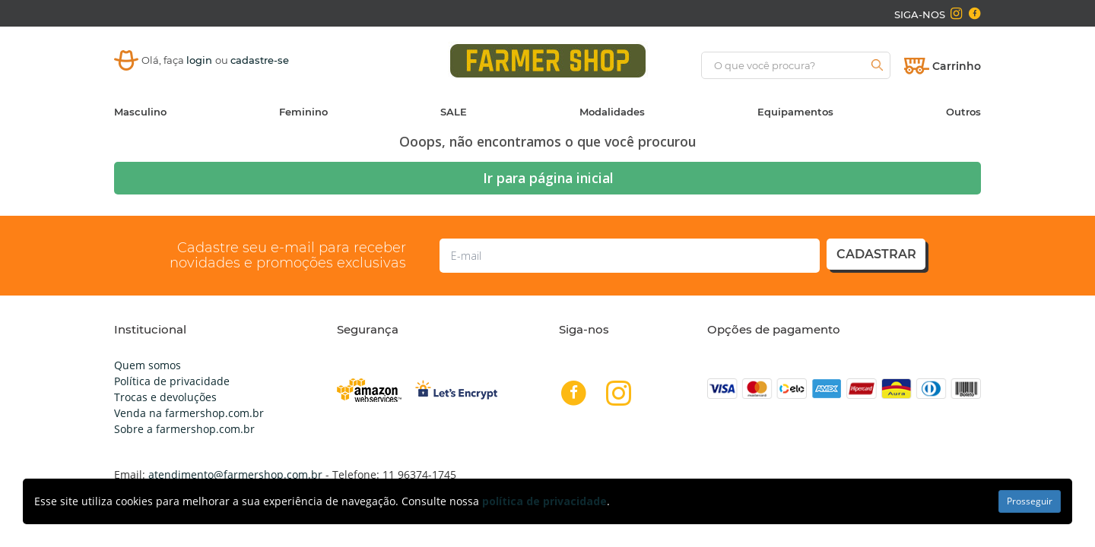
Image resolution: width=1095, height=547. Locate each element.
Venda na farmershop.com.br (189, 413)
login (200, 60)
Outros (963, 112)
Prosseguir (1029, 501)
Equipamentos (795, 112)
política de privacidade (544, 501)
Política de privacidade (172, 381)
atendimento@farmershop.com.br (235, 474)
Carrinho (956, 66)
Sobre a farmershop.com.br (184, 429)
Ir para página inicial (548, 178)
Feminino (303, 112)
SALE (453, 112)
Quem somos (147, 365)
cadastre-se (259, 60)
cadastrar (876, 254)
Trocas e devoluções (165, 397)
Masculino (140, 112)
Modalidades (612, 112)
